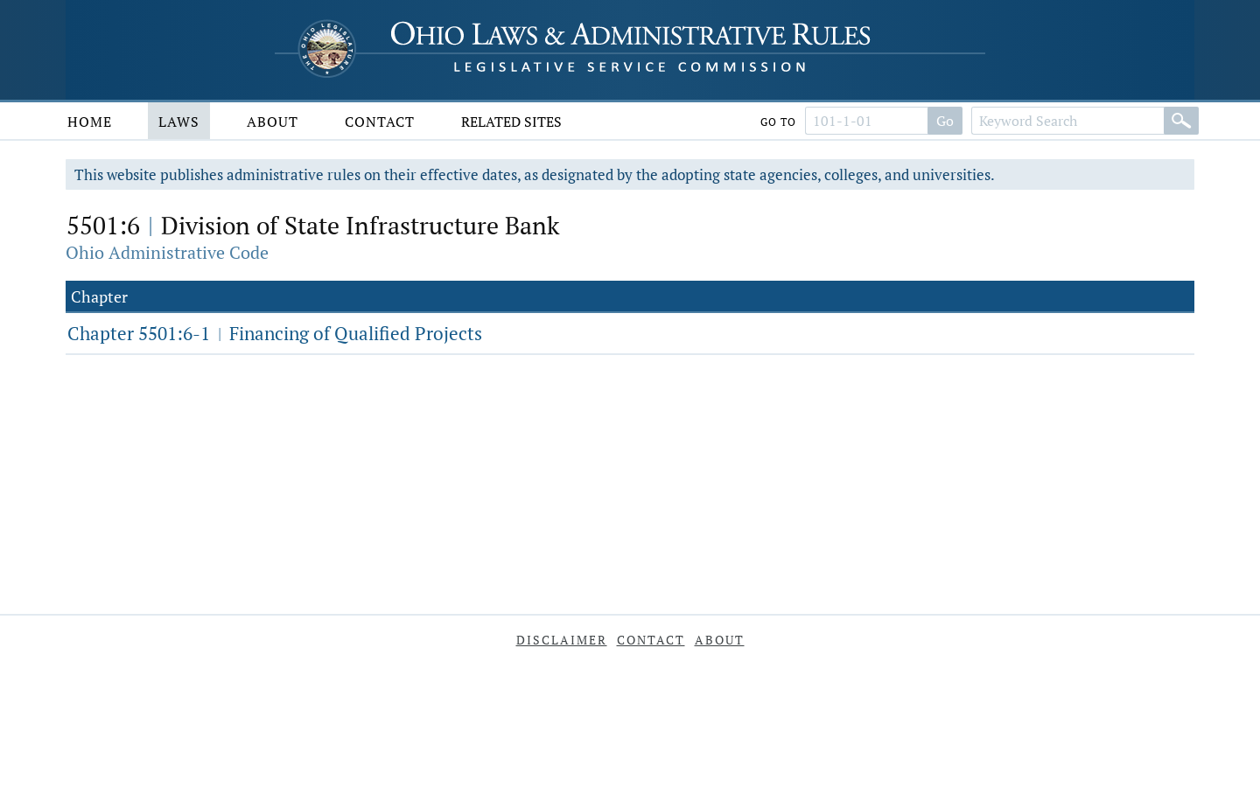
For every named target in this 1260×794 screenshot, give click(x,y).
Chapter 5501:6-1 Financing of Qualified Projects (274, 333)
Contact (380, 121)
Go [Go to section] (945, 120)
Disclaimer (561, 639)
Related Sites (511, 121)
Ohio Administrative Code (167, 252)
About (272, 121)
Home (89, 121)
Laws (179, 121)
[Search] (1181, 121)
